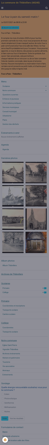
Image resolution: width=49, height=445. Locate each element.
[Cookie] (5, 440)
